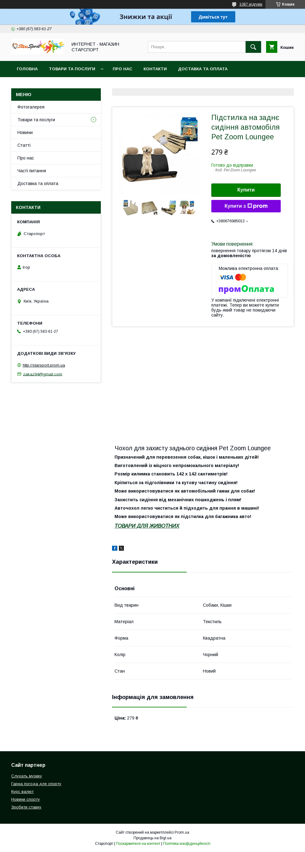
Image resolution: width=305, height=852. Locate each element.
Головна (27, 69)
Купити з (245, 206)
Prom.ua (182, 832)
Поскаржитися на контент (138, 843)
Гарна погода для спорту (36, 783)
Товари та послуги (72, 69)
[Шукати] (253, 47)
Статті (23, 145)
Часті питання (31, 170)
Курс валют (22, 791)
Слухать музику (26, 776)
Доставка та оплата (203, 69)
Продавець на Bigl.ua (152, 838)
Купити (246, 189)
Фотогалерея (31, 106)
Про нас (122, 69)
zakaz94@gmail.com (42, 374)
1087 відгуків (250, 4)
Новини (25, 132)
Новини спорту (25, 799)
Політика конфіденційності (186, 843)
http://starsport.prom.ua (44, 365)
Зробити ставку (26, 807)
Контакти (155, 69)
